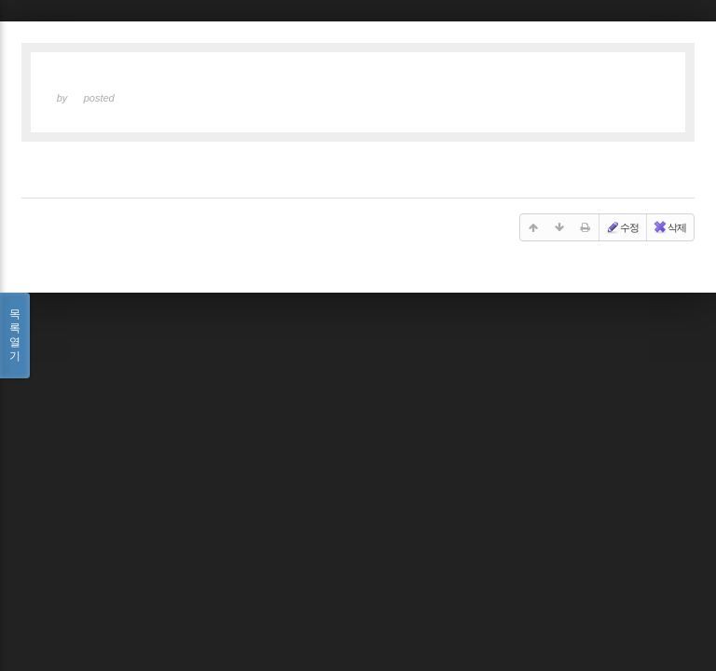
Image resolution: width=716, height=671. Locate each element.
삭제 (669, 227)
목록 (15, 335)
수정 (622, 227)
